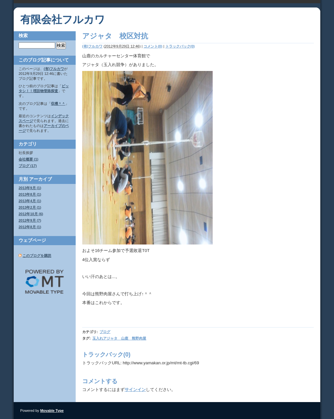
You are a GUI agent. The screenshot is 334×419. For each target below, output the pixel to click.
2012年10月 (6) (31, 214)
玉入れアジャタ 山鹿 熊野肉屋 (119, 338)
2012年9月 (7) (30, 220)
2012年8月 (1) (30, 227)
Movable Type (52, 410)
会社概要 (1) (28, 159)
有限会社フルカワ (62, 19)
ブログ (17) (28, 166)
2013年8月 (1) (30, 194)
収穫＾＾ (58, 103)
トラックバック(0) (180, 46)
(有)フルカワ (92, 46)
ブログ (104, 332)
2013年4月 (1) (30, 201)
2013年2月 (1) (30, 207)
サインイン (135, 389)
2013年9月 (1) (30, 188)
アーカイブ (40, 179)
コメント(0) (153, 46)
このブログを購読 (37, 256)
